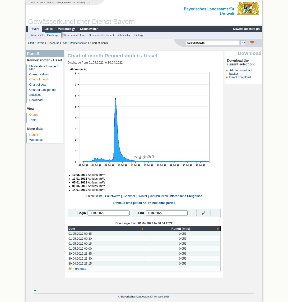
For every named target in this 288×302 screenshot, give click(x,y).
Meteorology (66, 29)
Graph (33, 114)
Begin (82, 213)
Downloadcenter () (246, 29)
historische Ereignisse (186, 196)
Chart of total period (42, 90)
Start (32, 2)
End (141, 213)
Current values (39, 74)
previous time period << (129, 203)
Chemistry (124, 35)
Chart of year (38, 84)
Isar (64, 42)
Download (36, 100)
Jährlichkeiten (159, 196)
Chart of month (39, 79)
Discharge (53, 35)
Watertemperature (74, 35)
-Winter (142, 196)
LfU (89, 2)
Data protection (63, 2)
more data (79, 268)
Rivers (35, 29)
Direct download (240, 77)
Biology (139, 35)
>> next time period (161, 203)
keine (99, 196)
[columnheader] (106, 228)
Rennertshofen (78, 42)
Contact (41, 2)
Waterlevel (37, 35)
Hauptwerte (112, 196)
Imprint (50, 2)
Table (33, 120)
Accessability (79, 2)
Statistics (35, 94)
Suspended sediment (101, 35)
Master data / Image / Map (43, 68)
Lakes (49, 29)
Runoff (33, 135)
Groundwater (89, 29)
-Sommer (129, 196)
